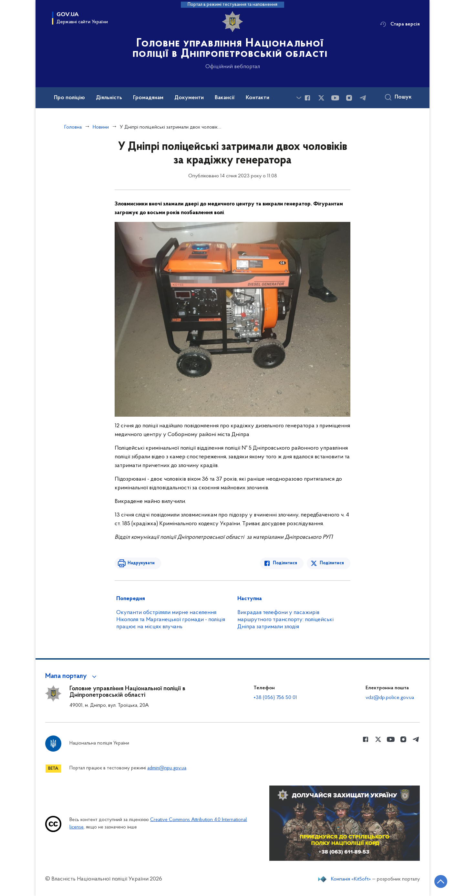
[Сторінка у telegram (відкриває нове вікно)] (363, 98)
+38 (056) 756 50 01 (275, 697)
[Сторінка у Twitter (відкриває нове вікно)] (321, 98)
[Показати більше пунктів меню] (299, 97)
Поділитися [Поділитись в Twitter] (332, 563)
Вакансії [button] (225, 98)
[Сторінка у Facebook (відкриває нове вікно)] (307, 98)
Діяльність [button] (109, 98)
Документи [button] (189, 98)
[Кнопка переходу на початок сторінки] (440, 881)
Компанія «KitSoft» (351, 879)
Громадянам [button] (148, 98)
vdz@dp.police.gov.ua (390, 697)
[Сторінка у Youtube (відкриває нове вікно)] (335, 98)
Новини (101, 127)
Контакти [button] (257, 98)
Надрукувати (141, 563)
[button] (71, 676)
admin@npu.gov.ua (166, 768)
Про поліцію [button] (69, 98)
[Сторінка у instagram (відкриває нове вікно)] (349, 98)
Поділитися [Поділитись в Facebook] (285, 563)
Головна (73, 127)
